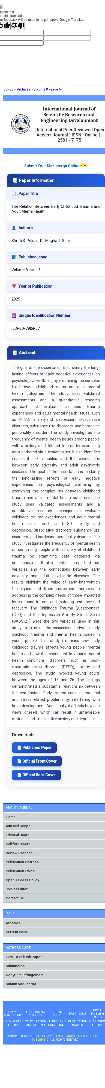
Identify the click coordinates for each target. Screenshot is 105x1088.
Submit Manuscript (21, 984)
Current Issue (17, 932)
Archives (23, 89)
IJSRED (8, 89)
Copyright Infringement (24, 975)
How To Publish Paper (24, 957)
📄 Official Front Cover (37, 761)
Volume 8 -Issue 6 (47, 89)
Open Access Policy (22, 880)
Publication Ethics (20, 871)
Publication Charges (22, 862)
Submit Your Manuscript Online (51, 166)
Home (11, 817)
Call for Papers (18, 844)
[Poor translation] (18, 26)
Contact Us (15, 898)
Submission (15, 966)
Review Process (19, 853)
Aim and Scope (18, 826)
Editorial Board (17, 835)
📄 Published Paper (34, 747)
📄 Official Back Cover (36, 775)
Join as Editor (17, 889)
